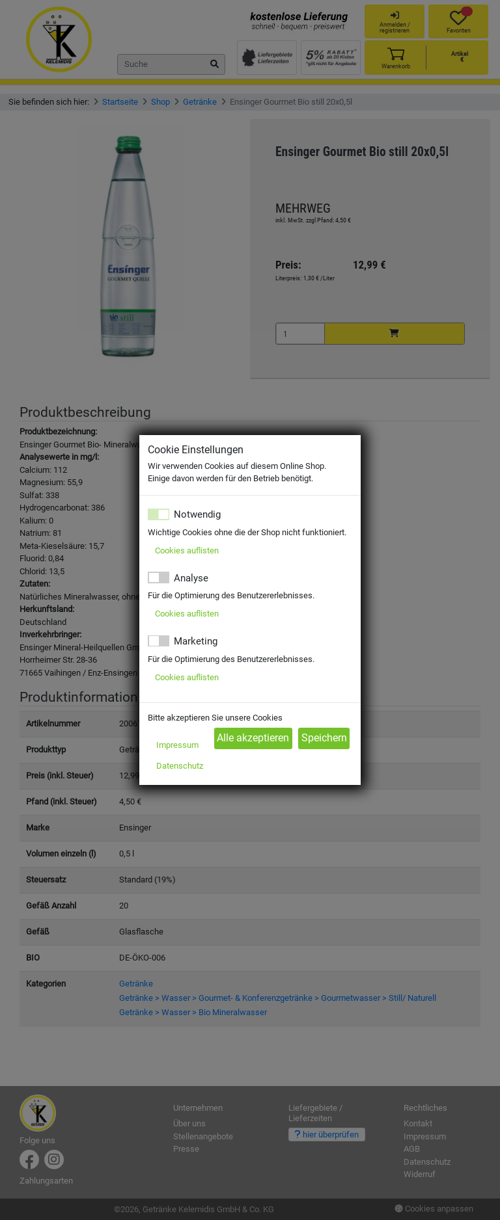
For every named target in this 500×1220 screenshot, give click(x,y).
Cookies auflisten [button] (187, 550)
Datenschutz (179, 766)
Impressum (177, 745)
